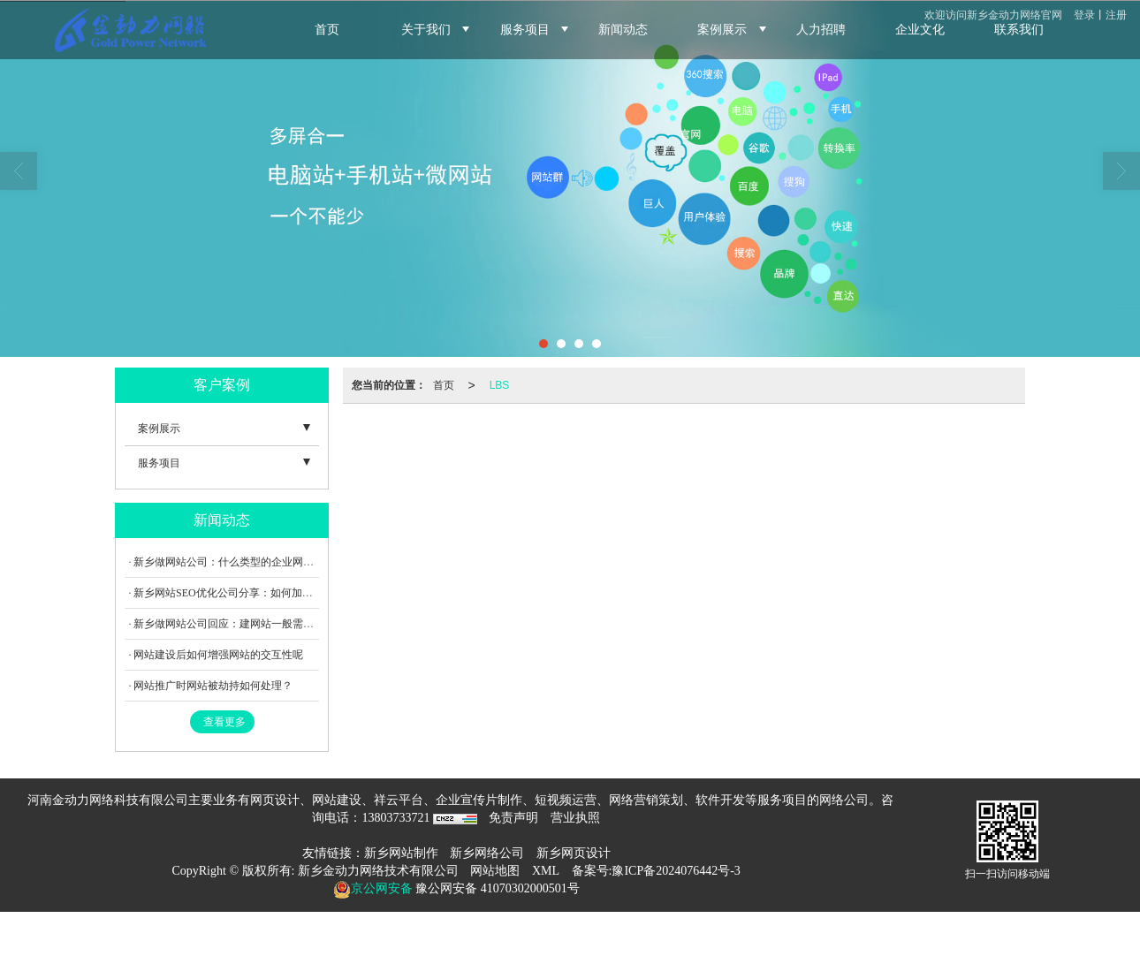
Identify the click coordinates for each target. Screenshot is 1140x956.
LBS (500, 385)
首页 (443, 385)
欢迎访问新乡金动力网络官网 (993, 15)
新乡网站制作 (401, 853)
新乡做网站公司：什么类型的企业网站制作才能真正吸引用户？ (281, 562)
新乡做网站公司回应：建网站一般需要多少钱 (239, 624)
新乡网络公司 (487, 853)
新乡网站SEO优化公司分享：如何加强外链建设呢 (249, 593)
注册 (1116, 15)
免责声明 (513, 817)
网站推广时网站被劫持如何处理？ (213, 685)
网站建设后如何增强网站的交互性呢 (218, 655)
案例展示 (159, 428)
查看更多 (224, 722)
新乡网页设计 (573, 853)
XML (545, 870)
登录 (1084, 15)
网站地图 (495, 870)
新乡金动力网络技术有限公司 (378, 870)
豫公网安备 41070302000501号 (496, 888)
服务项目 (159, 463)
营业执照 (575, 817)
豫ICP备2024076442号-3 (676, 870)
